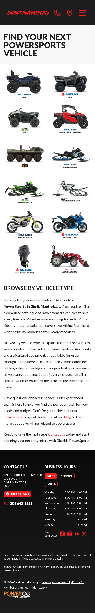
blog (67, 417)
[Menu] (83, 12)
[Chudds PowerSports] (28, 12)
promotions (13, 417)
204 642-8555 (18, 503)
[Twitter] (84, 534)
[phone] (57, 13)
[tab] (51, 476)
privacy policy (77, 566)
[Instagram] (69, 534)
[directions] (69, 13)
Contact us (56, 434)
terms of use (11, 570)
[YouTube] (77, 534)
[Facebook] (62, 534)
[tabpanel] (66, 508)
